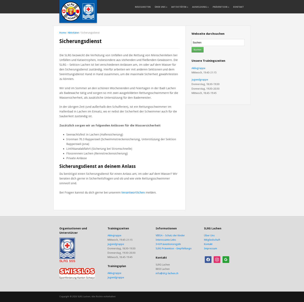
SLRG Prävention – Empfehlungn (174, 248)
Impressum (210, 248)
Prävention (221, 7)
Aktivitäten (179, 7)
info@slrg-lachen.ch (167, 273)
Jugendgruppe (200, 79)
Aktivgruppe (198, 68)
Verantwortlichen (133, 192)
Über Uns (161, 7)
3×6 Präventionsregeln (168, 244)
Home (62, 32)
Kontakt (238, 7)
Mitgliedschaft (212, 239)
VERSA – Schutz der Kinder (170, 235)
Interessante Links (166, 239)
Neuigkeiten (143, 7)
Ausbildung (200, 7)
